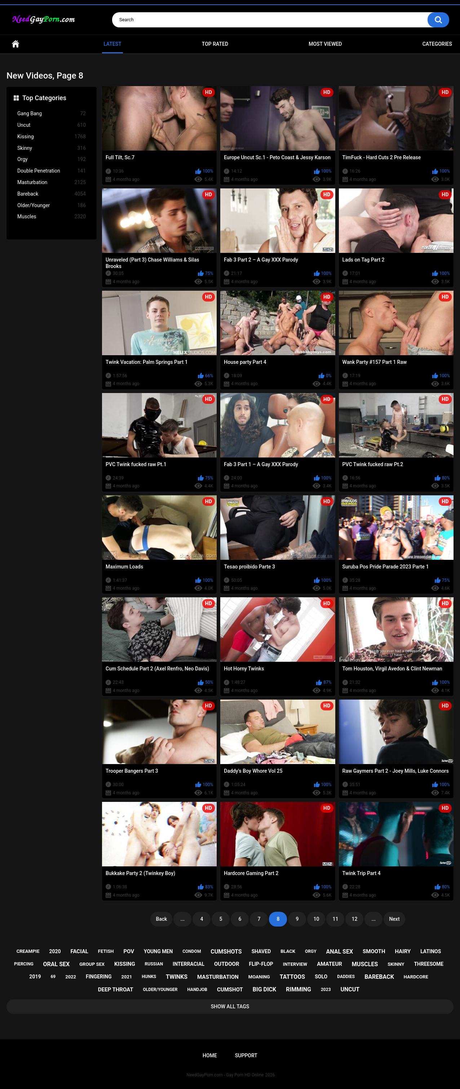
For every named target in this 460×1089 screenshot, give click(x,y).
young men (158, 951)
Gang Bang (51, 114)
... (183, 919)
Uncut (51, 125)
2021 (126, 976)
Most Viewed (325, 44)
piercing (24, 964)
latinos (430, 951)
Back (161, 919)
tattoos (292, 976)
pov (128, 951)
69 (53, 976)
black (287, 951)
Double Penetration (51, 171)
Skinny (51, 148)
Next (394, 919)
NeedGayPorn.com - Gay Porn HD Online (225, 1074)
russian (154, 964)
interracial (188, 964)
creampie (28, 951)
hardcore (416, 976)
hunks (149, 976)
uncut (349, 989)
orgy (311, 951)
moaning (259, 976)
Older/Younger (51, 205)
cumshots (226, 951)
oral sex (56, 964)
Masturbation (51, 182)
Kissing (51, 137)
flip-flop (261, 964)
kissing (124, 964)
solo (321, 976)
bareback (379, 976)
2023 (326, 989)
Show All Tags (230, 1006)
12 (354, 919)
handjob (197, 989)
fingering (99, 976)
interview (295, 964)
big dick (265, 989)
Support (246, 1055)
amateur (329, 964)
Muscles (51, 217)
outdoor (226, 964)
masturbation (218, 977)
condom (191, 951)
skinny (396, 964)
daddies (346, 976)
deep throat (115, 989)
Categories (437, 44)
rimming (298, 989)
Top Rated (215, 44)
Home (15, 44)
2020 (55, 951)
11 (335, 919)
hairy (403, 951)
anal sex (339, 951)
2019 (35, 976)
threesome (428, 964)
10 (316, 919)
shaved (261, 951)
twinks (176, 976)
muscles (365, 964)
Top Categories (44, 98)
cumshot (230, 989)
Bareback (51, 194)
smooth (374, 951)
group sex (92, 964)
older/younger (160, 989)
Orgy (51, 159)
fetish (106, 951)
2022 (70, 976)
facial (79, 951)
